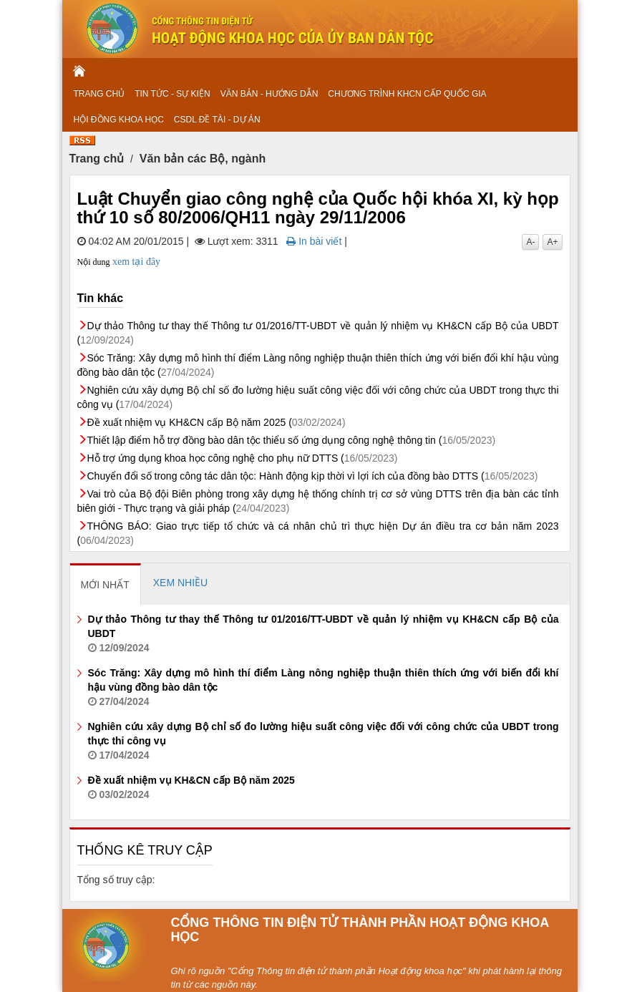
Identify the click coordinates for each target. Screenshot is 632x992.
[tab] (105, 584)
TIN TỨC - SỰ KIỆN (172, 94)
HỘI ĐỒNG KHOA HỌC (119, 120)
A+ (552, 242)
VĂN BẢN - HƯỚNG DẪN (269, 94)
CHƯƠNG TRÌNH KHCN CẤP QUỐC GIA (407, 94)
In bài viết (313, 241)
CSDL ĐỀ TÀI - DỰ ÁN (217, 120)
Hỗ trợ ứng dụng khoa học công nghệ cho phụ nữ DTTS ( (242, 458)
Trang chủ (97, 158)
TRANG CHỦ (99, 94)
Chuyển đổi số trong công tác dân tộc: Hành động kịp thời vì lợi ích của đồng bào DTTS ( (312, 476)
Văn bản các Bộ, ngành (203, 158)
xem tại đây (136, 261)
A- (530, 242)
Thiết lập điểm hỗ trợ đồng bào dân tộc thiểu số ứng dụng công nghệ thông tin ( (291, 440)
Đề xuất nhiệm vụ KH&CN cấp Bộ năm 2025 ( (216, 422)
